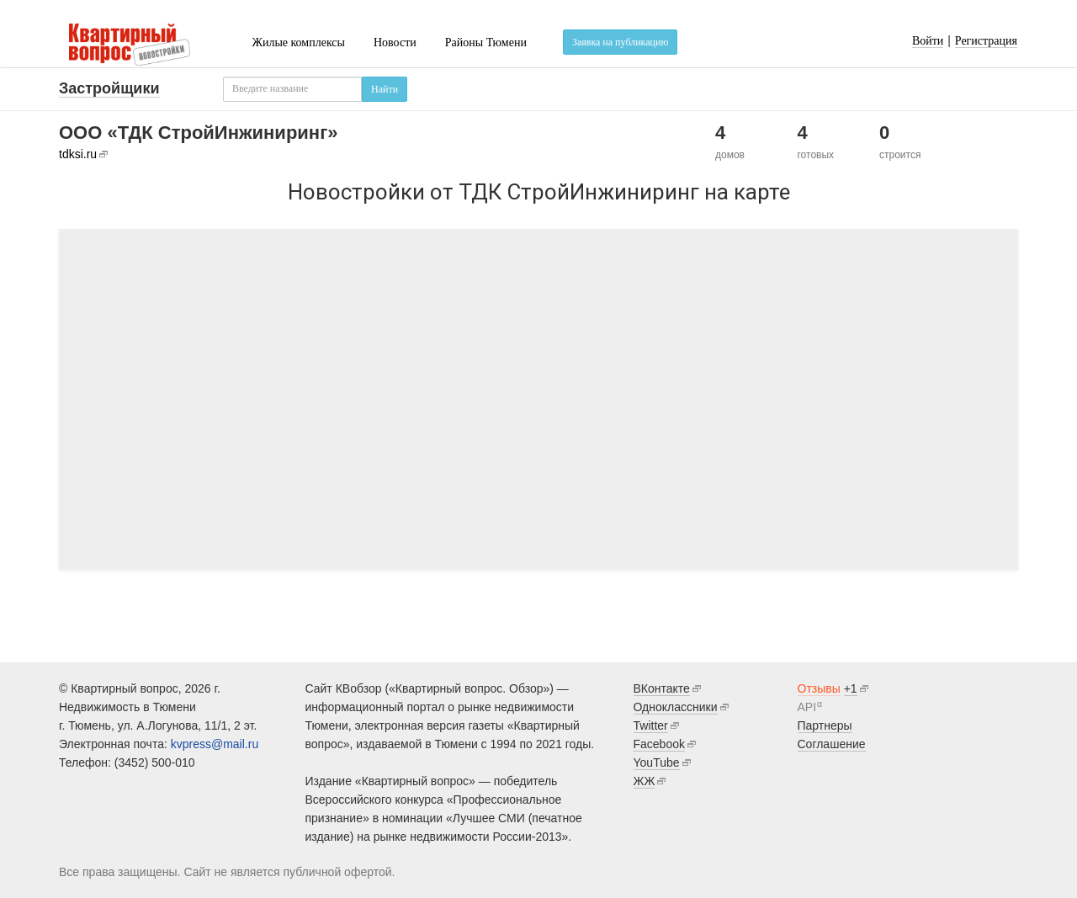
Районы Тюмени (486, 42)
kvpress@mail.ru (214, 744)
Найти (384, 89)
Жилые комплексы (298, 42)
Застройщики (109, 88)
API (807, 707)
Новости (395, 42)
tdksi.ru (78, 154)
